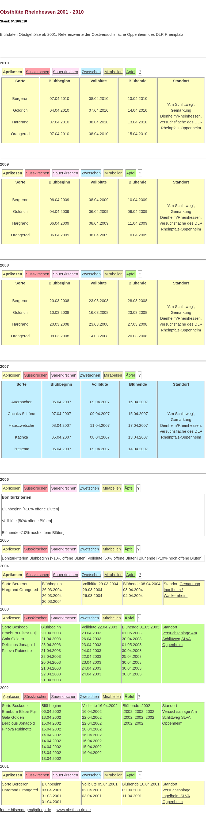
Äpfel (130, 72)
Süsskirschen (37, 72)
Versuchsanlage (176, 633)
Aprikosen (11, 375)
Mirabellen (113, 72)
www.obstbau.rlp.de (73, 810)
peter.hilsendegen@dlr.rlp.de (26, 810)
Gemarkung (190, 584)
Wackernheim (176, 595)
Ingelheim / (173, 590)
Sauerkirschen (65, 72)
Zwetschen (91, 72)
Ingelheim (171, 796)
